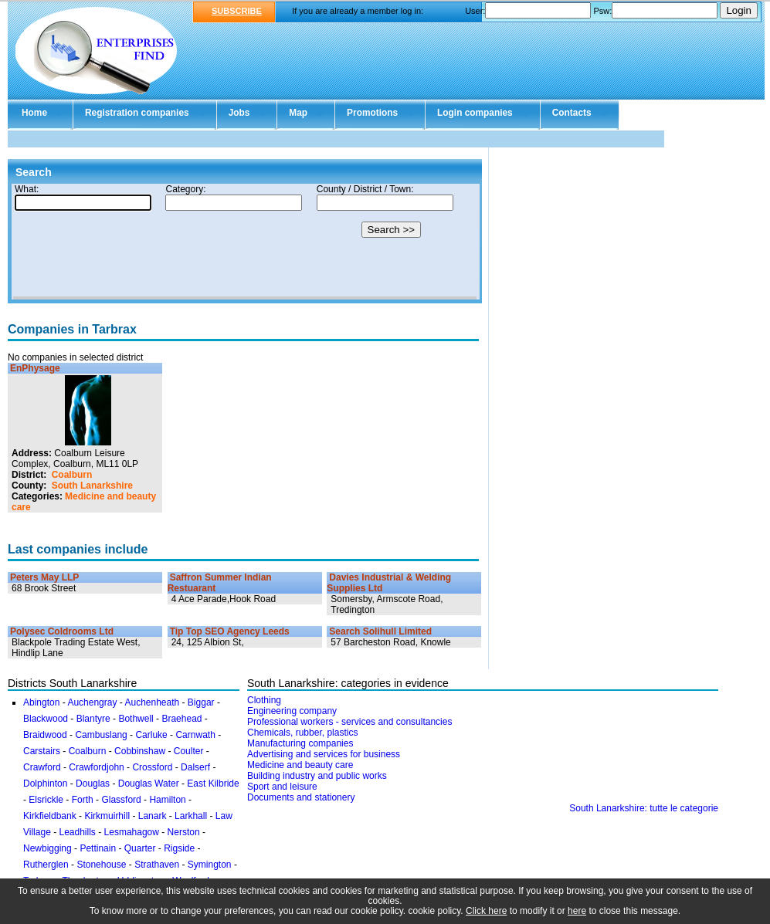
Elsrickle (46, 799)
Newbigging (47, 848)
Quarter (140, 848)
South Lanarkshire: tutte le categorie (643, 808)
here (577, 910)
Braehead (181, 718)
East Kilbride (213, 783)
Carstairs (41, 751)
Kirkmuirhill (107, 816)
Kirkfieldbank (49, 816)
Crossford (152, 767)
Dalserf (195, 767)
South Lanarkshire (92, 485)
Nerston (184, 832)
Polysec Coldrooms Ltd (62, 631)
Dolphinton (45, 783)
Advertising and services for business (323, 754)
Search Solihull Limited (380, 631)
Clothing (264, 700)
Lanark (152, 816)
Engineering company (292, 711)
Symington (210, 864)
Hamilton (167, 799)
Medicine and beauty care (300, 765)
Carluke (151, 734)
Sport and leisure (282, 786)
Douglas (93, 783)
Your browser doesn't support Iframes (245, 242)
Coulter (189, 751)
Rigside (179, 848)
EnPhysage (35, 368)
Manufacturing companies (300, 743)
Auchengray (92, 702)
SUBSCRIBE (237, 10)
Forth (82, 799)
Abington (41, 702)
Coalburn (72, 474)
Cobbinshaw (139, 751)
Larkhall (191, 816)
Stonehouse (101, 864)
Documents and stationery (300, 797)
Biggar (201, 702)
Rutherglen (46, 864)
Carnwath (195, 734)
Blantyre (93, 718)
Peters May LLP (44, 577)
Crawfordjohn (96, 767)
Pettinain (98, 848)
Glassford (121, 799)
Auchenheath (151, 702)
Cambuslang (101, 734)
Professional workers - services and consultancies (349, 721)
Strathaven (156, 864)
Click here (486, 910)
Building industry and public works (317, 775)
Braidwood (45, 734)
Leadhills (77, 832)
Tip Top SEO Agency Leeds (230, 631)
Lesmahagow (131, 832)
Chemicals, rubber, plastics (302, 732)
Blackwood (45, 718)
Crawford (42, 767)
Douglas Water (148, 783)
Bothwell (135, 718)
